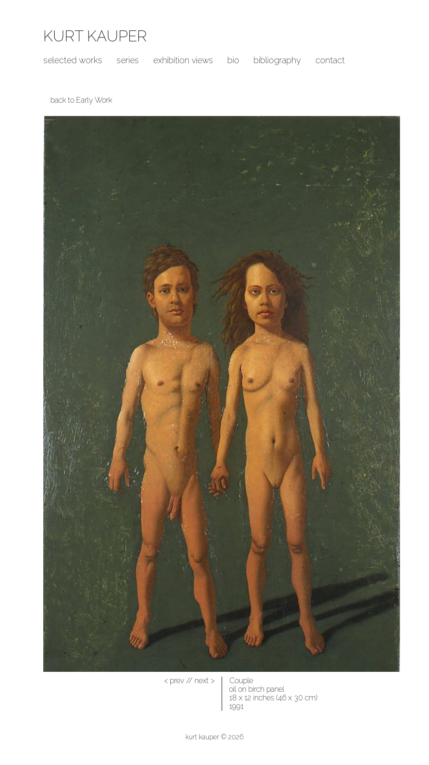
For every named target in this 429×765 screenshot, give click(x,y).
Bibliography (277, 60)
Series (128, 60)
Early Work (94, 100)
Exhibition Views (183, 60)
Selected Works (72, 60)
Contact (330, 60)
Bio (233, 60)
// (178, 680)
